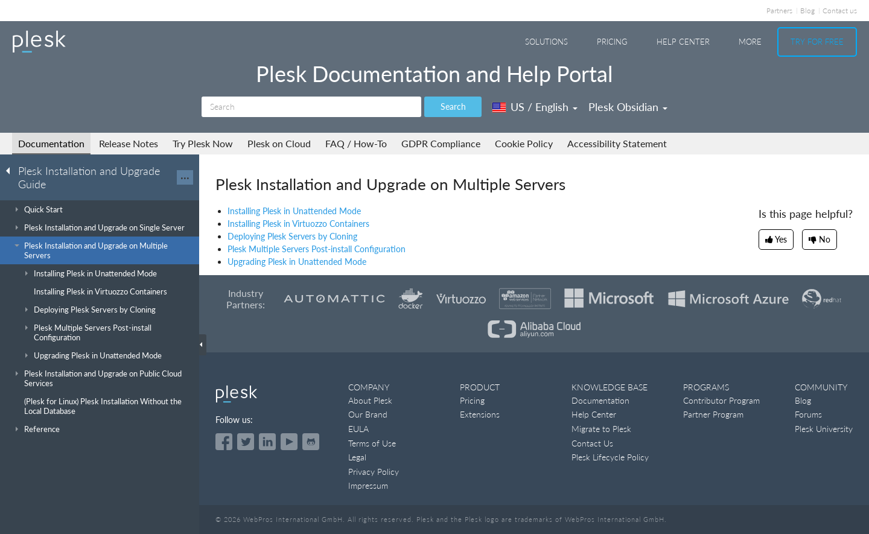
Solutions (546, 41)
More (750, 41)
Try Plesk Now (203, 143)
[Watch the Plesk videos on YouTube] (289, 441)
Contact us (840, 10)
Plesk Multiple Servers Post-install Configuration (317, 249)
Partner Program (713, 414)
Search (453, 106)
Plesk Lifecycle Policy (610, 457)
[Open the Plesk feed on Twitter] (245, 441)
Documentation (51, 143)
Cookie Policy (524, 143)
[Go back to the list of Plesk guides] (11, 170)
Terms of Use (372, 443)
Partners (779, 10)
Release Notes (128, 143)
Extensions (480, 414)
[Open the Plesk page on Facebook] (223, 441)
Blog (807, 10)
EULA (358, 429)
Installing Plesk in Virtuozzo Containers (298, 223)
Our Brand (367, 414)
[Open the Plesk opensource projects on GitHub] (310, 441)
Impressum (368, 485)
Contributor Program (721, 400)
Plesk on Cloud (279, 143)
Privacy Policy (373, 471)
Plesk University (824, 429)
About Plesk (370, 400)
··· (184, 177)
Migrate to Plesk (601, 429)
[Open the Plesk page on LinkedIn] (267, 441)
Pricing (612, 41)
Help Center (683, 41)
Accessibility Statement (617, 143)
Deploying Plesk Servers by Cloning (292, 236)
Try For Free (817, 41)
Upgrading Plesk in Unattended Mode (297, 261)
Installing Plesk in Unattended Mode (294, 211)
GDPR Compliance (440, 143)
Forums (808, 414)
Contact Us (592, 443)
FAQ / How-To (356, 143)
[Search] (311, 107)
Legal (357, 457)
